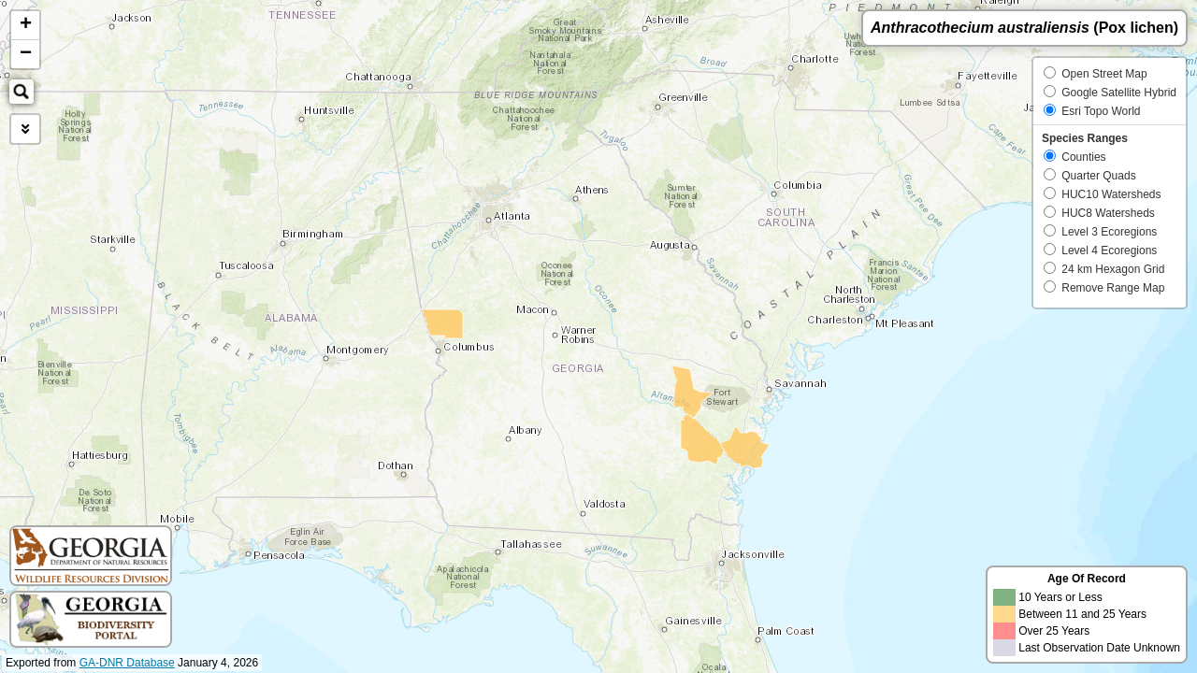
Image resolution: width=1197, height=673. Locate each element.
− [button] (26, 54)
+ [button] (26, 25)
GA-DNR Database (127, 662)
